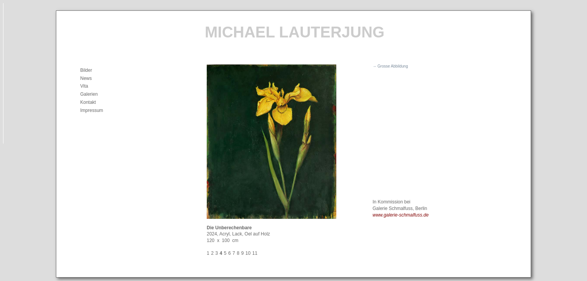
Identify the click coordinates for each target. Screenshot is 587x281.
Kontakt (88, 102)
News (86, 78)
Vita (84, 86)
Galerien (89, 94)
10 (247, 253)
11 (254, 253)
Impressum (91, 110)
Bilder (86, 70)
